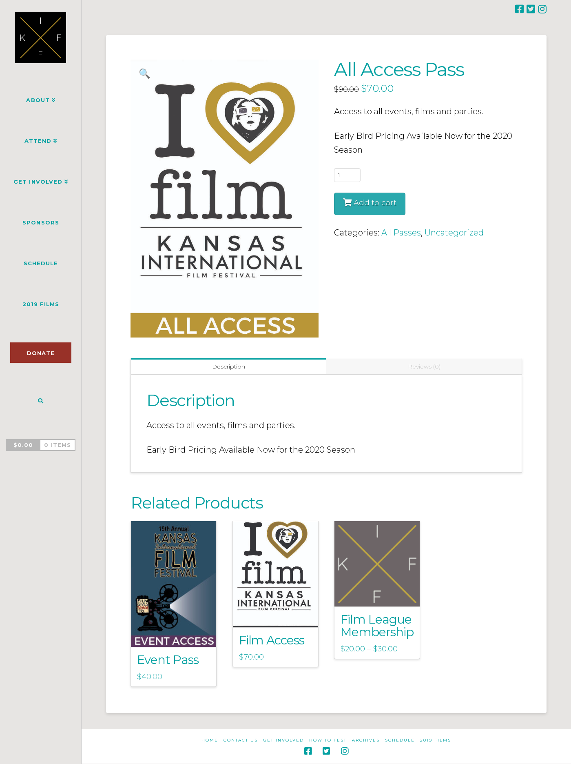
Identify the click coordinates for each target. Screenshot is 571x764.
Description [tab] (228, 366)
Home (209, 740)
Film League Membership (377, 625)
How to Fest (328, 740)
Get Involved (283, 740)
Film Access (272, 640)
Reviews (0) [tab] (424, 366)
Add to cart (375, 202)
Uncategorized (454, 233)
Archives (366, 740)
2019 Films (435, 740)
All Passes (401, 233)
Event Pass (168, 659)
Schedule (400, 740)
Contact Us (241, 740)
